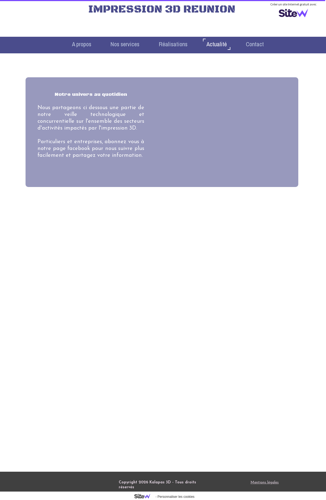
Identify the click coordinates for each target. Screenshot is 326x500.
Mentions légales (264, 482)
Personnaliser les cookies (176, 497)
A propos (81, 44)
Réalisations (173, 44)
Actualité (216, 44)
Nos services (124, 44)
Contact (255, 44)
